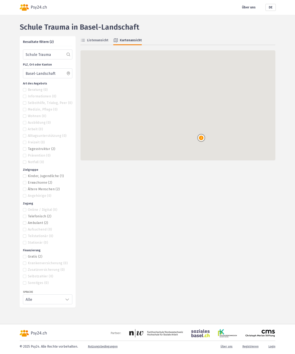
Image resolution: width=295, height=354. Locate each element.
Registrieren (250, 346)
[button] (201, 138)
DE (270, 7)
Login (271, 346)
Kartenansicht (127, 40)
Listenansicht (94, 40)
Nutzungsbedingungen (103, 346)
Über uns (249, 7)
